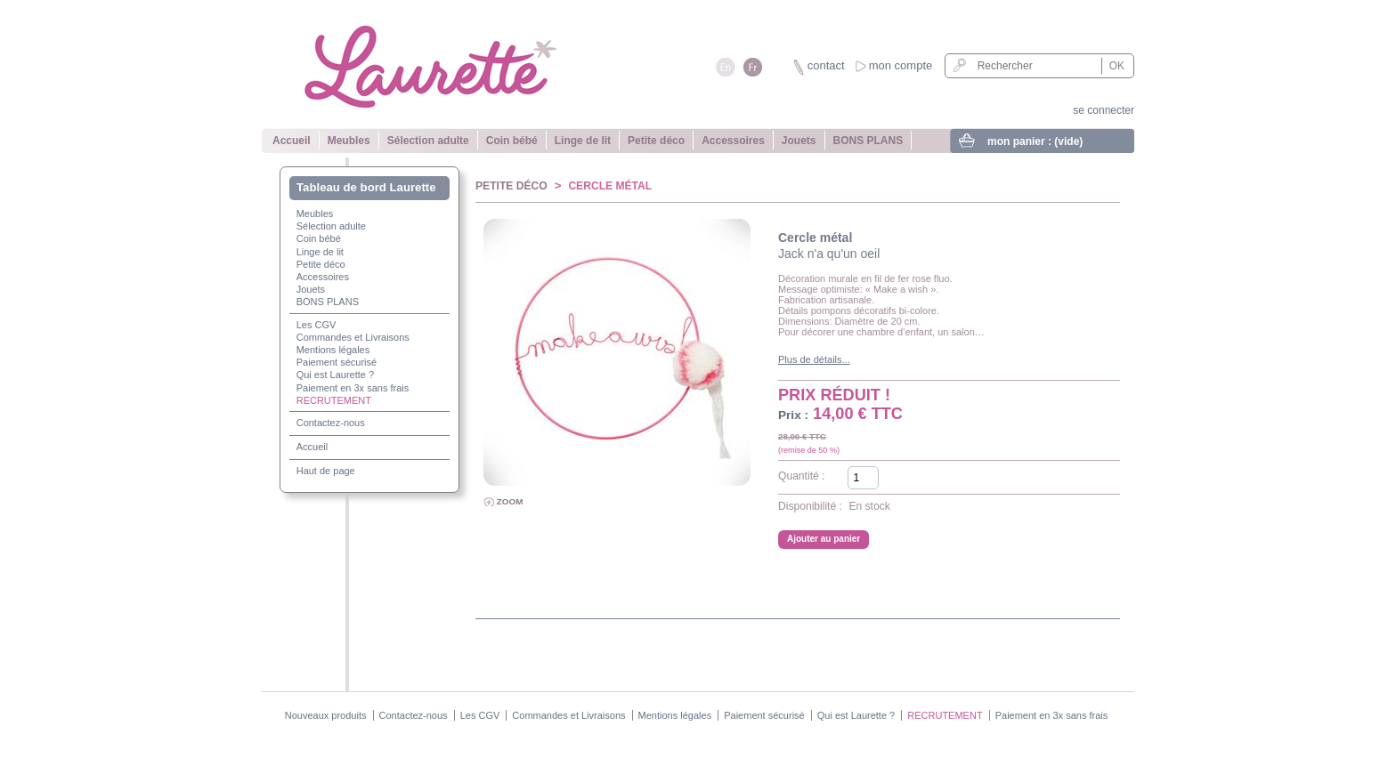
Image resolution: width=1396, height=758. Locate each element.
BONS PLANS (868, 140)
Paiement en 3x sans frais (353, 388)
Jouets (799, 140)
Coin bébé (512, 140)
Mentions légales (333, 349)
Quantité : (801, 476)
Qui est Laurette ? (335, 374)
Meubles (349, 140)
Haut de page (325, 470)
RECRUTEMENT (333, 400)
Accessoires (733, 140)
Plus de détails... (814, 359)
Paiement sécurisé (336, 362)
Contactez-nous (330, 422)
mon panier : (1035, 141)
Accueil (291, 140)
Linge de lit (583, 140)
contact (826, 65)
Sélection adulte (428, 140)
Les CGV (316, 324)
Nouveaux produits (326, 715)
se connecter (1103, 110)
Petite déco (656, 140)
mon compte (901, 65)
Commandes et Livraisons (353, 337)
